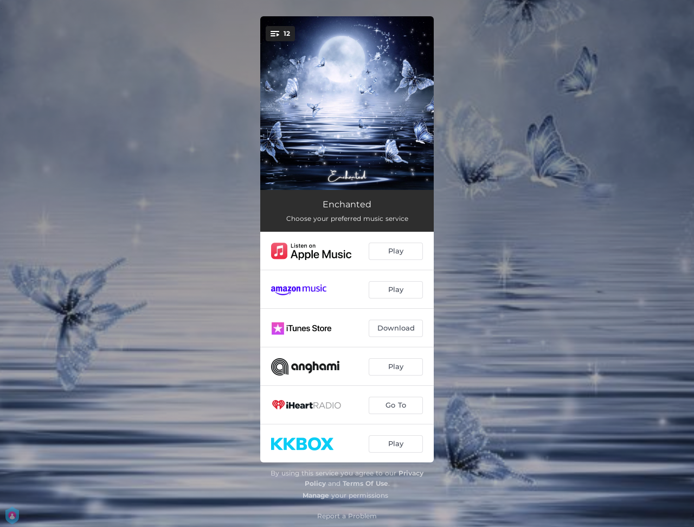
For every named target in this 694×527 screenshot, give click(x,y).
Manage (316, 495)
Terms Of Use (365, 483)
